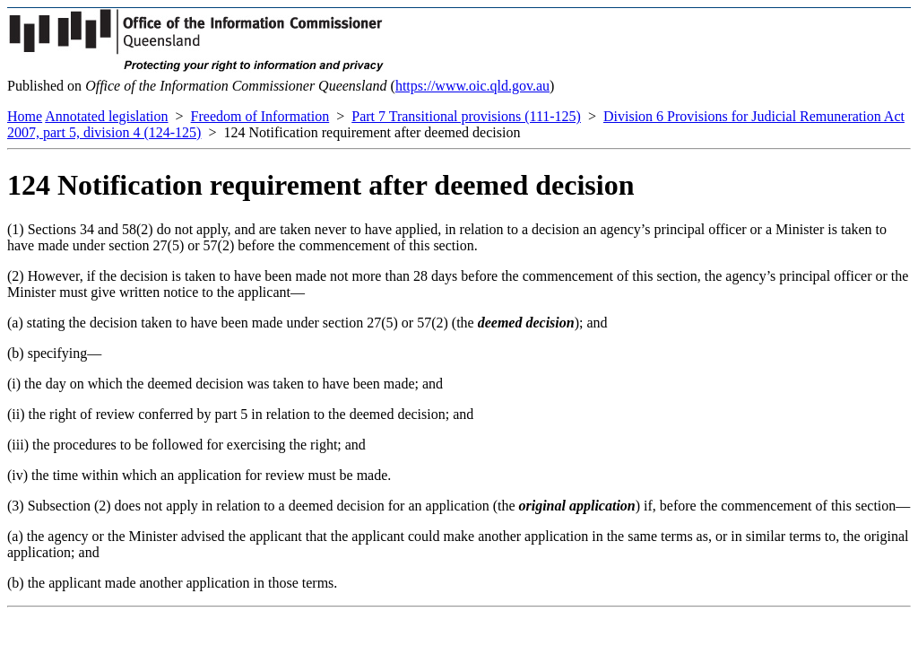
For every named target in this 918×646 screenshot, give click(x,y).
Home (24, 116)
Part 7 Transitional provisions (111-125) (466, 116)
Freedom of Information (260, 116)
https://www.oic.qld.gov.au (472, 85)
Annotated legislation (106, 116)
